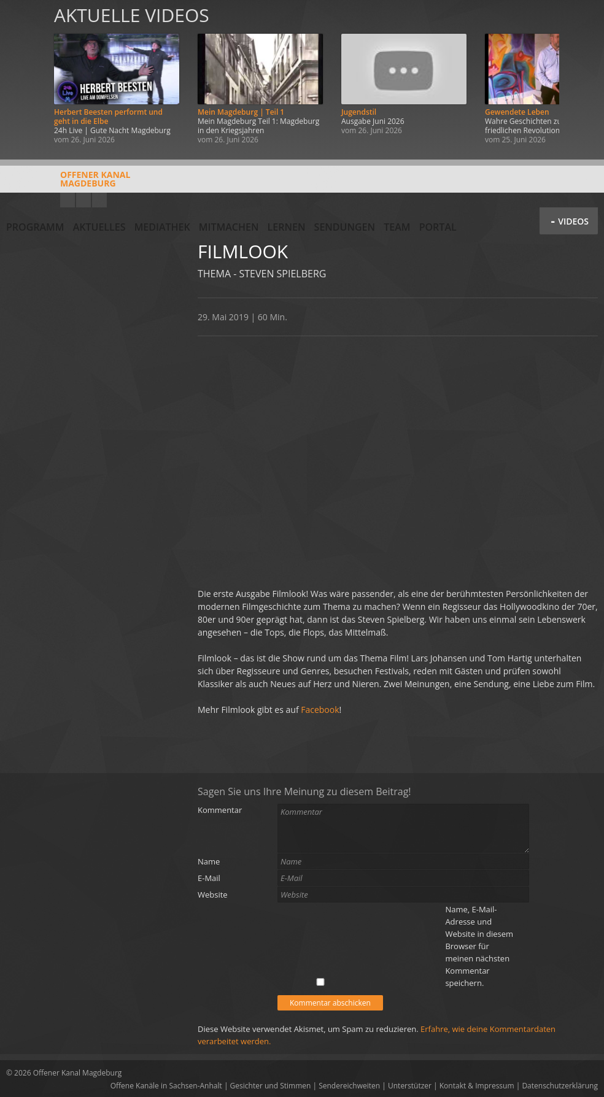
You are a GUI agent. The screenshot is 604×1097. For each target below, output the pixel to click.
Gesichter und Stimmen (270, 1085)
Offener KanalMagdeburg (68, 183)
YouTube (67, 200)
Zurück (23, 75)
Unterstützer (410, 1085)
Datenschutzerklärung (560, 1085)
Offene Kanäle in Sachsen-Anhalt (166, 1085)
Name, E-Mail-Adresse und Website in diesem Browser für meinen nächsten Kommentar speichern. (479, 946)
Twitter (99, 200)
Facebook (83, 200)
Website (213, 894)
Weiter (581, 75)
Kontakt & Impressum (476, 1085)
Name (209, 861)
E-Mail (209, 877)
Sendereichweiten (349, 1085)
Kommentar (220, 809)
